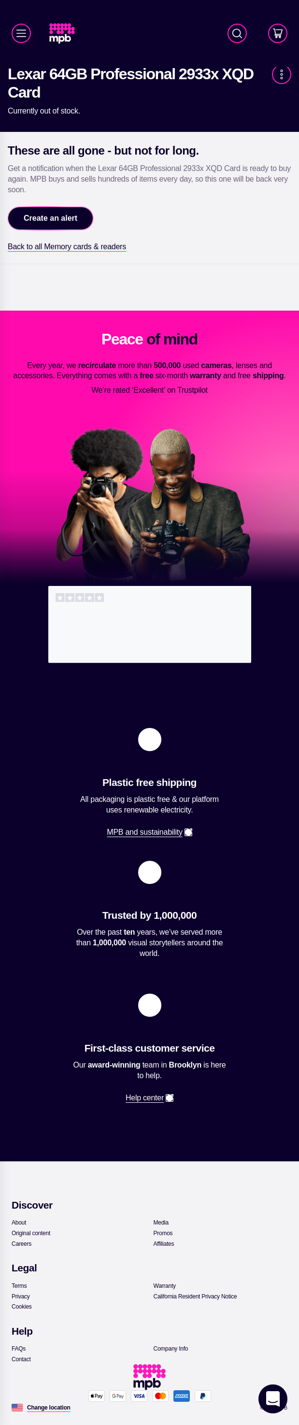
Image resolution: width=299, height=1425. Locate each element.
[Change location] (49, 1407)
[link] (66, 33)
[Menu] (21, 33)
